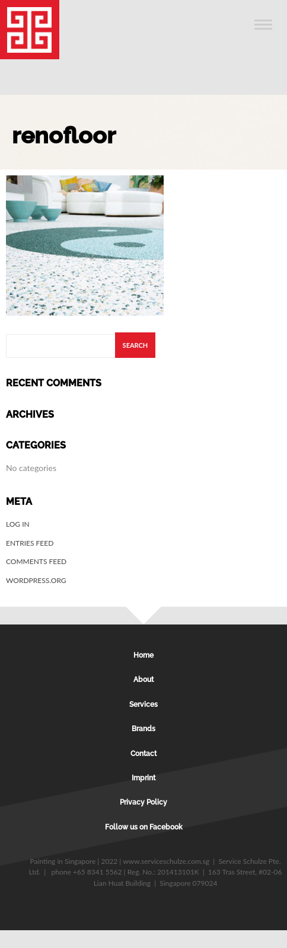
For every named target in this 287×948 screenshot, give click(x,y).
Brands (143, 729)
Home (143, 655)
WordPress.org (36, 580)
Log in (18, 524)
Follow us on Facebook (144, 827)
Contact (143, 754)
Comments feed (36, 561)
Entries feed (29, 543)
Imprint (143, 778)
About (143, 679)
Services (143, 704)
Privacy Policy (143, 802)
